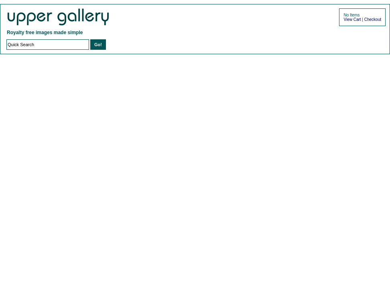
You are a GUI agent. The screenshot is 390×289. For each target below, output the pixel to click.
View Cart (352, 19)
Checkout (372, 19)
